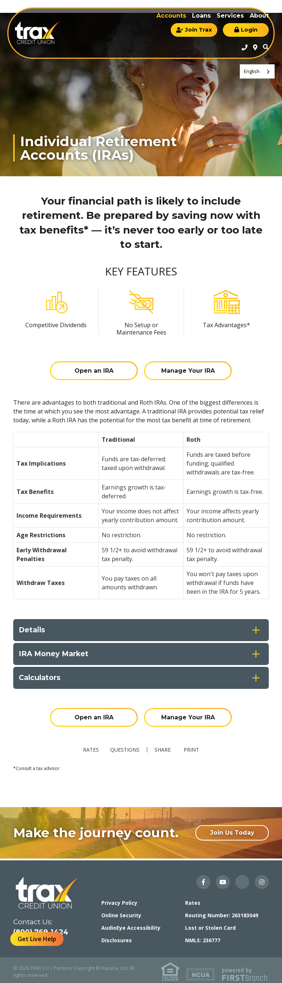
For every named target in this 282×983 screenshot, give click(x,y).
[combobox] (257, 71)
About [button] (259, 15)
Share (163, 746)
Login (249, 29)
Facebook (203, 879)
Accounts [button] (171, 15)
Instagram (262, 879)
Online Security (121, 911)
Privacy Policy (119, 899)
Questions (125, 746)
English (252, 71)
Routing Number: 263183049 (221, 911)
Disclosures (116, 936)
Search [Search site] (266, 47)
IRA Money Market (55, 652)
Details (32, 628)
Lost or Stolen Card (210, 924)
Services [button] (230, 15)
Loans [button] (201, 15)
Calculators (41, 676)
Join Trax (198, 29)
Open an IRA (93, 368)
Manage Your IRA (189, 368)
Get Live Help (37, 939)
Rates (88, 746)
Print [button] (194, 746)
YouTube (223, 879)
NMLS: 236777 (202, 936)
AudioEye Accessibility (130, 924)
